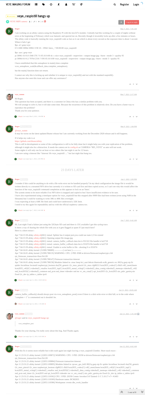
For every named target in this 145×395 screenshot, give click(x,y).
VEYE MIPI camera (18, 21)
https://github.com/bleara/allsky (28, 141)
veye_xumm (19, 94)
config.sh (74, 147)
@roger (18, 318)
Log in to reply (131, 22)
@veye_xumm (26, 126)
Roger (17, 29)
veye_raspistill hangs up (38, 318)
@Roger (24, 179)
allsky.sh (37, 235)
